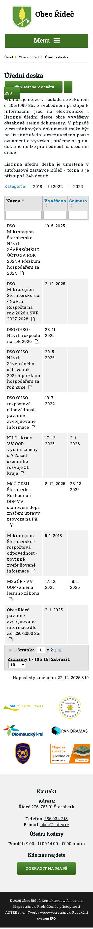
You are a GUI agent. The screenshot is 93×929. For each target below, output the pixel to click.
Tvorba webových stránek (49, 912)
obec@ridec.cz (54, 824)
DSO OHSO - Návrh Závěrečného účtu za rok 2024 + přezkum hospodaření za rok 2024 (23, 369)
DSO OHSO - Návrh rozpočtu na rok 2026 (23, 335)
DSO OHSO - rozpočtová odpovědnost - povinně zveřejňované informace (22, 412)
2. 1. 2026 (75, 441)
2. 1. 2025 (54, 610)
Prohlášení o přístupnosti (58, 906)
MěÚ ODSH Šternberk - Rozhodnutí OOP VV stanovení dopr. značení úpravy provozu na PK (23, 504)
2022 (58, 186)
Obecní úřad (29, 57)
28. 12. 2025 (76, 486)
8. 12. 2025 (55, 483)
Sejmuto (78, 201)
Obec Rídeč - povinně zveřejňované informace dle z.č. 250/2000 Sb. (23, 624)
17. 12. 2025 (50, 441)
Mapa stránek (24, 906)
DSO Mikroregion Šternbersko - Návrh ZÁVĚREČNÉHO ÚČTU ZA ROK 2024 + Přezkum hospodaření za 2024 (23, 249)
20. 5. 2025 (50, 354)
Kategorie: (15, 186)
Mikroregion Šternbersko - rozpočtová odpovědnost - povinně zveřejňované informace (22, 553)
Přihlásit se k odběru (38, 86)
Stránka (26, 650)
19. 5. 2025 (55, 226)
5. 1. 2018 (53, 535)
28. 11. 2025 (50, 332)
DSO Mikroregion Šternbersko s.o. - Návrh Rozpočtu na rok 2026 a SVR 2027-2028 (23, 301)
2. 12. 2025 (55, 283)
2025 (78, 186)
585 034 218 (56, 818)
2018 (37, 186)
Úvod (8, 57)
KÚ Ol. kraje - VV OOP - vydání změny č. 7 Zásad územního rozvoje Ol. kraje (22, 455)
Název (13, 201)
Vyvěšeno (55, 201)
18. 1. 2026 (75, 584)
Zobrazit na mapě (46, 868)
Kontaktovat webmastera (62, 900)
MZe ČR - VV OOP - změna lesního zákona (23, 589)
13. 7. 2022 (50, 400)
